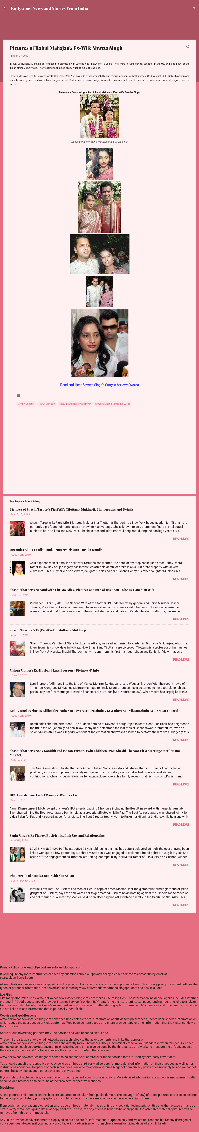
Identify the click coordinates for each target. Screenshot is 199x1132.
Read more (181, 539)
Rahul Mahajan (47, 403)
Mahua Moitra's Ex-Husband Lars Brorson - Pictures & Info (54, 670)
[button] (187, 47)
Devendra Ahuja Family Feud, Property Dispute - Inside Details (56, 550)
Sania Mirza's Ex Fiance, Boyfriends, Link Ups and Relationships (57, 835)
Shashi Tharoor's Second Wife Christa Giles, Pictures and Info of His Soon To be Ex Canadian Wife (82, 590)
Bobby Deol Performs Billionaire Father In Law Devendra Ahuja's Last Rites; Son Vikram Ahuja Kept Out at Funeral (94, 711)
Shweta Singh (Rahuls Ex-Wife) (112, 403)
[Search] (194, 9)
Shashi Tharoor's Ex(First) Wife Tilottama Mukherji (48, 630)
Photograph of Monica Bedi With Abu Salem (42, 876)
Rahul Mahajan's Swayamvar (75, 403)
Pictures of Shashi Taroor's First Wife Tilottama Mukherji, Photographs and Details (71, 509)
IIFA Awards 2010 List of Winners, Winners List (44, 795)
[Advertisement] (99, 28)
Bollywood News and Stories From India (49, 8)
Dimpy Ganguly (26, 403)
